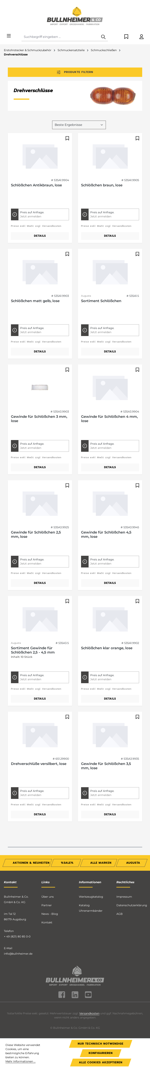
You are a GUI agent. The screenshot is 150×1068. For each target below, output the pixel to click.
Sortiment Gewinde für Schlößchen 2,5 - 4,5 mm (33, 649)
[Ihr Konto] (141, 37)
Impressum (124, 895)
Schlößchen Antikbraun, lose (36, 184)
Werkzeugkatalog (91, 895)
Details (40, 235)
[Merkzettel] (126, 37)
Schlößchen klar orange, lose (106, 647)
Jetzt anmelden (30, 215)
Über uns (47, 895)
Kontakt (46, 921)
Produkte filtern (75, 72)
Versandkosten (89, 1012)
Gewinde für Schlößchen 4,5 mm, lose (106, 533)
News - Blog (49, 912)
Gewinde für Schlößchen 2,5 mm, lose (36, 533)
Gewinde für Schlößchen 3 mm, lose (39, 417)
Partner (46, 904)
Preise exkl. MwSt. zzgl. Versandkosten (36, 225)
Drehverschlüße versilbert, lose (38, 762)
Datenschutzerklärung (131, 904)
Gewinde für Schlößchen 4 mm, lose (109, 417)
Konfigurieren (101, 1053)
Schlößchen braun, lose (101, 184)
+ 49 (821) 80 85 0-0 (17, 935)
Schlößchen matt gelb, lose (35, 300)
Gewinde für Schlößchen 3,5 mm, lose (106, 764)
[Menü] (9, 36)
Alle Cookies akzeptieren (100, 1062)
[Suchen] (103, 37)
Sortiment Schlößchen (101, 300)
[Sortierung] (79, 123)
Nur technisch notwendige (100, 1044)
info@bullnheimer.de (18, 952)
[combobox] (60, 37)
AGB (119, 912)
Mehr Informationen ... (20, 1061)
